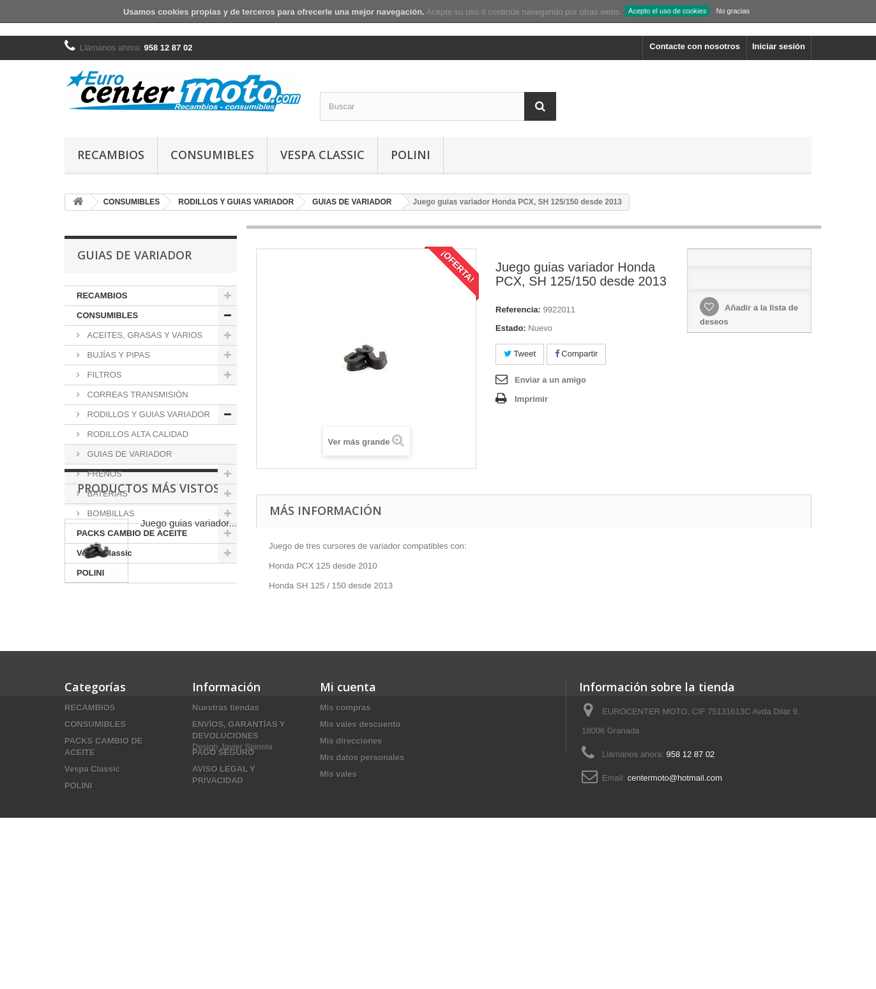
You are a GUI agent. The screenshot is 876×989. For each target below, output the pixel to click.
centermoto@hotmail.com (675, 894)
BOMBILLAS (109, 513)
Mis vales (338, 890)
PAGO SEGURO (223, 868)
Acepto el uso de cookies (667, 11)
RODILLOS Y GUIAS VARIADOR (147, 414)
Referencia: (518, 309)
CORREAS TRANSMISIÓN (136, 394)
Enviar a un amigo (550, 380)
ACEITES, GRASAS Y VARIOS (143, 335)
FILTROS (103, 374)
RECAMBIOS (110, 154)
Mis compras (345, 824)
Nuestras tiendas (225, 824)
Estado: (510, 328)
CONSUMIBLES (212, 154)
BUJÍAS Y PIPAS (117, 355)
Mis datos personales (362, 873)
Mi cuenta (348, 803)
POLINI (410, 154)
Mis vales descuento (360, 840)
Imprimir (531, 399)
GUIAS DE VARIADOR (128, 454)
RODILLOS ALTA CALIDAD (136, 434)
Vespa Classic (322, 154)
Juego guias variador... (188, 656)
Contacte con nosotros (694, 46)
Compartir (576, 353)
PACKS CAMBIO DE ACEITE (132, 533)
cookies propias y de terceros (216, 12)
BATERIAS (106, 493)
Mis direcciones (351, 857)
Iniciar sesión (778, 46)
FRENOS (103, 474)
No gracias (733, 11)
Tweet (520, 353)
